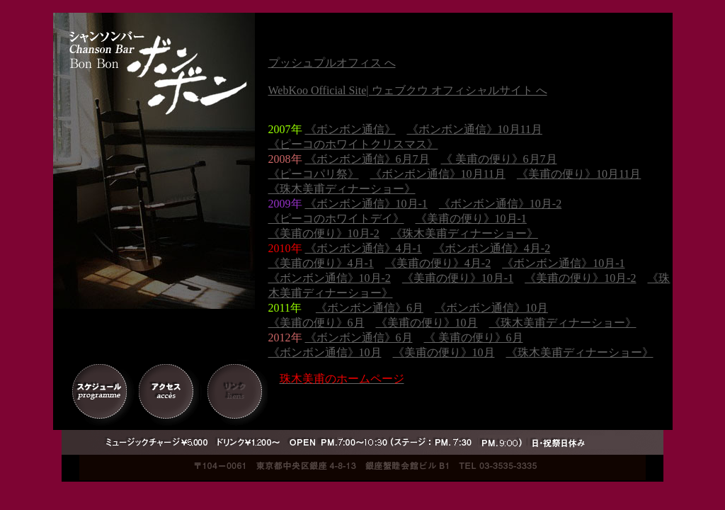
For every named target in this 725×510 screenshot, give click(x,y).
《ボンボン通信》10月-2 (500, 204)
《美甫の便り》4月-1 (321, 263)
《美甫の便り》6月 (316, 323)
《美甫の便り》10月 (427, 323)
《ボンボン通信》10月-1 (366, 204)
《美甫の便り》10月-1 (471, 218)
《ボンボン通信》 (350, 129)
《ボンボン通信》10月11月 (474, 129)
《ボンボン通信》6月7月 (367, 159)
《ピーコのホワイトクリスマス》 (353, 144)
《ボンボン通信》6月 (369, 308)
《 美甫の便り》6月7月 (499, 159)
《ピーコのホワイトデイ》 (336, 218)
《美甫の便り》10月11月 (579, 174)
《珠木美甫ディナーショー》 (342, 189)
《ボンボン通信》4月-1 (363, 248)
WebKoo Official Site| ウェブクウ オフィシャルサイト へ (407, 90)
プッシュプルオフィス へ (332, 63)
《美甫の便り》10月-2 (323, 233)
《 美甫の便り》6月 (473, 338)
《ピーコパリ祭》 (313, 174)
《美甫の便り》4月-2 (438, 263)
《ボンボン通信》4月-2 (491, 248)
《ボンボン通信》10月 (491, 308)
